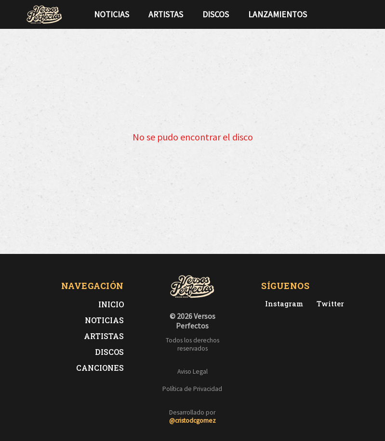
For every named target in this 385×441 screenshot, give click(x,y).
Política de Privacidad (192, 389)
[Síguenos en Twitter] (341, 14)
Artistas (165, 14)
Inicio (111, 304)
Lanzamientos (277, 14)
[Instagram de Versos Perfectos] (282, 303)
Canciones (100, 368)
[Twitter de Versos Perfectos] (328, 303)
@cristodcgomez (192, 420)
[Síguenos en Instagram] (356, 14)
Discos (215, 14)
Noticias (111, 14)
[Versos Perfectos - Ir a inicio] (44, 14)
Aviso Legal (192, 371)
